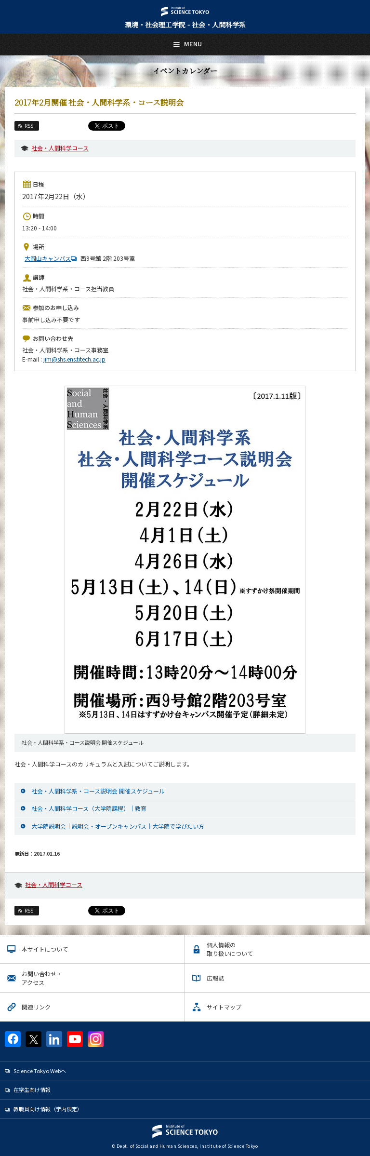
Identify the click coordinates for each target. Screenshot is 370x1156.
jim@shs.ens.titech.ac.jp (74, 359)
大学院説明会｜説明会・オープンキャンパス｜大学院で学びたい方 (117, 826)
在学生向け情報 (32, 1089)
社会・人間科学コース (60, 148)
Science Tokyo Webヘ (39, 1071)
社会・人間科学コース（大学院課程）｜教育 (88, 808)
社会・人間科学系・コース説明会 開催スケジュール (98, 791)
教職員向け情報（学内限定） (47, 1109)
